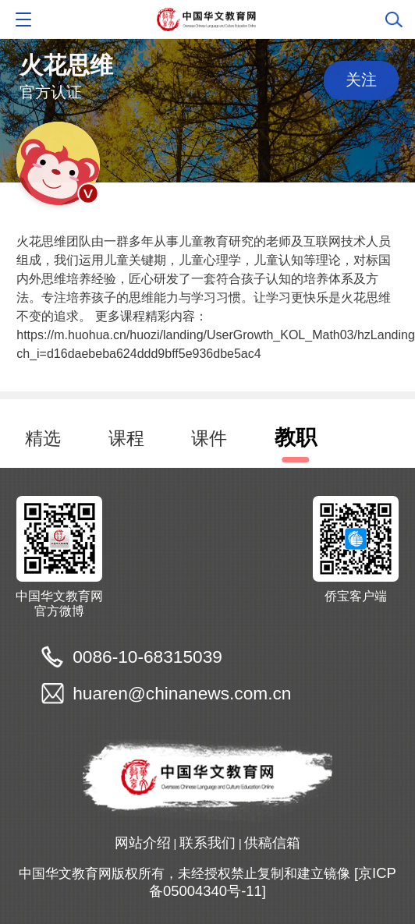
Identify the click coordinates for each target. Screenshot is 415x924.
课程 (126, 438)
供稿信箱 (272, 842)
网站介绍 (143, 842)
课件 (209, 438)
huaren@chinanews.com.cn (182, 693)
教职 (296, 437)
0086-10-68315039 (147, 656)
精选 (43, 438)
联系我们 (207, 842)
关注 (361, 79)
